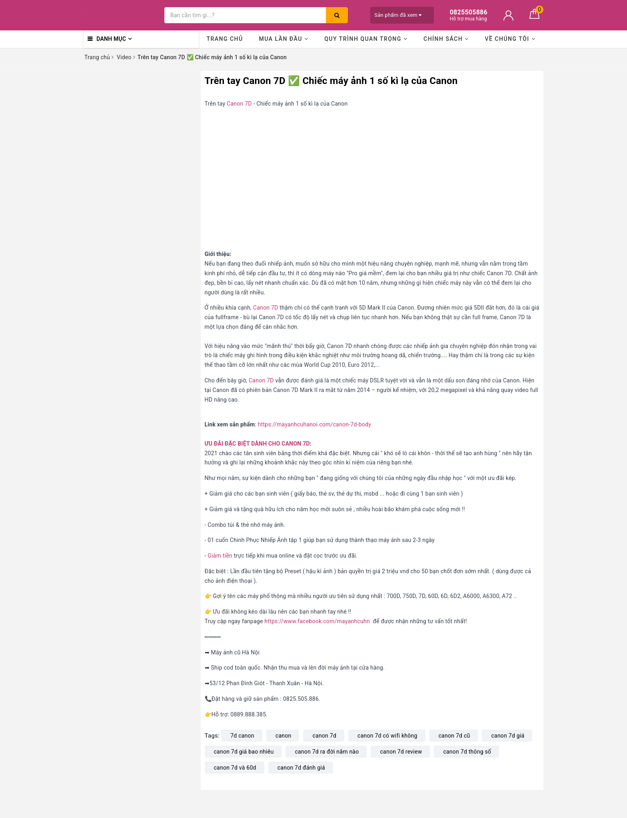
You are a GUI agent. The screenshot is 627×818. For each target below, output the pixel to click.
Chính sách (446, 39)
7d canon (242, 735)
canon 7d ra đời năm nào (327, 751)
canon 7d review (401, 751)
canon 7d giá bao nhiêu (244, 751)
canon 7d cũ (454, 735)
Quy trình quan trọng (365, 39)
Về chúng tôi (510, 39)
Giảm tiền (220, 555)
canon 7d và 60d (235, 767)
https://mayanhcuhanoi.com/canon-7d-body (314, 424)
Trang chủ (224, 39)
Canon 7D (239, 103)
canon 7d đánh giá (301, 767)
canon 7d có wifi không (387, 735)
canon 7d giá (507, 735)
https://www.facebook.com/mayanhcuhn (317, 621)
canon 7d (324, 735)
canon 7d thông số (467, 751)
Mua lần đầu (283, 39)
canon (284, 735)
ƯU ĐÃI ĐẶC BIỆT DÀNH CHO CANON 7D (257, 443)
